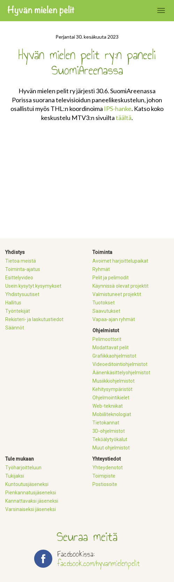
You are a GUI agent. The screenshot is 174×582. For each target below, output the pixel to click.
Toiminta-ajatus (22, 269)
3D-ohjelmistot (108, 431)
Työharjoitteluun (23, 467)
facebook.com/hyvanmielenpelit (98, 563)
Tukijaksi (14, 476)
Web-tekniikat (107, 406)
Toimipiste (103, 476)
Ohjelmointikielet (110, 397)
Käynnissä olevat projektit (120, 286)
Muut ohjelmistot (111, 448)
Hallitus (13, 302)
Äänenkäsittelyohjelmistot (121, 372)
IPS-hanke (117, 108)
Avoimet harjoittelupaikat (120, 261)
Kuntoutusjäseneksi (26, 484)
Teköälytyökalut (109, 439)
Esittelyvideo (19, 277)
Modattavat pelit (110, 347)
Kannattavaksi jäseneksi (31, 501)
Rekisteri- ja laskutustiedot (34, 319)
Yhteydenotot (107, 467)
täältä (123, 117)
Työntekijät (17, 311)
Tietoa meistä (20, 261)
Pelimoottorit (106, 339)
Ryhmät (101, 269)
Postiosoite (104, 484)
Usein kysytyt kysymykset (33, 286)
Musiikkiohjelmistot (113, 381)
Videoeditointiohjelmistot (119, 364)
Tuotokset (103, 302)
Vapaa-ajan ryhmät (113, 319)
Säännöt (14, 327)
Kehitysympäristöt (112, 389)
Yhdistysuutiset (22, 294)
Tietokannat (105, 422)
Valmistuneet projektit (116, 294)
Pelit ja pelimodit (110, 277)
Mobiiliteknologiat (111, 414)
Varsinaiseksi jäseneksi (30, 509)
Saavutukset (106, 311)
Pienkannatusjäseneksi (30, 492)
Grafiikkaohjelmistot (114, 356)
